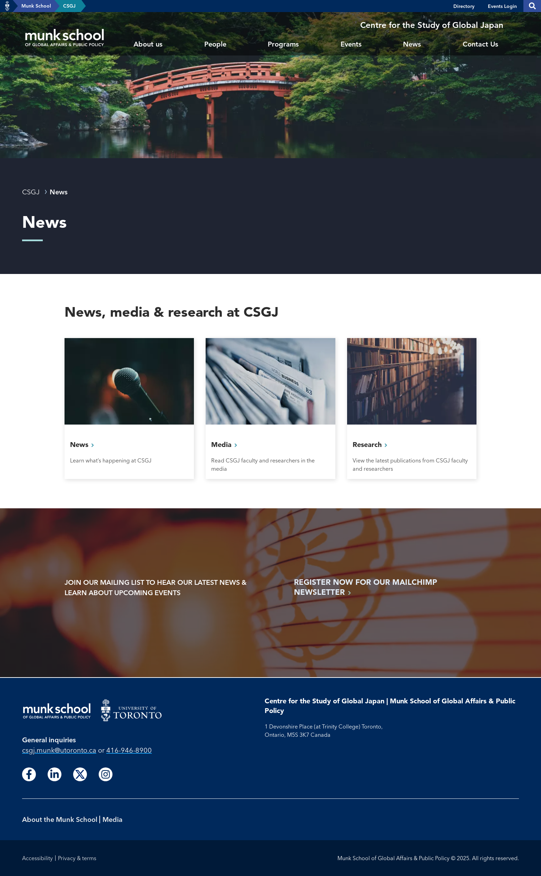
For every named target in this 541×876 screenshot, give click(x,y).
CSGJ (69, 6)
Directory (463, 6)
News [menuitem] (412, 44)
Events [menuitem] (351, 44)
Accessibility (37, 858)
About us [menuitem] (148, 44)
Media (112, 819)
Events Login (502, 6)
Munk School (36, 6)
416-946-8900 (129, 750)
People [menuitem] (215, 44)
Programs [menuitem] (283, 44)
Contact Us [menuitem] (480, 44)
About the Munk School (59, 819)
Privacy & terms (77, 858)
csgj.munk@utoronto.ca (59, 750)
